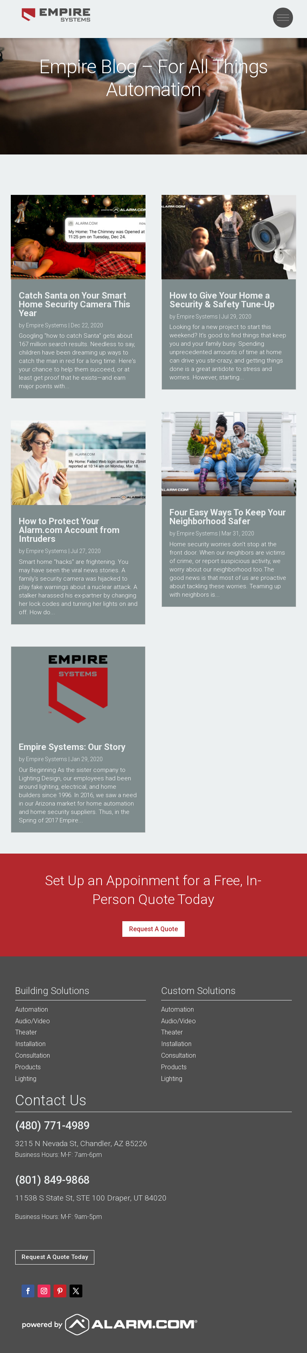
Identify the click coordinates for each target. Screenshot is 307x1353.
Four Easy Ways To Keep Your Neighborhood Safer (227, 516)
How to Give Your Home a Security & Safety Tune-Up (222, 300)
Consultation (32, 1055)
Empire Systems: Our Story (72, 747)
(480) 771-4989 (52, 1125)
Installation (30, 1044)
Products (28, 1067)
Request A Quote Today (55, 1257)
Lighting (25, 1078)
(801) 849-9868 (52, 1180)
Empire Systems (46, 325)
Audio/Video (32, 1021)
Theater (26, 1032)
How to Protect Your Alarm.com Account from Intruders (69, 530)
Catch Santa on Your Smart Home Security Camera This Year (74, 304)
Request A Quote (153, 929)
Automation (31, 1009)
